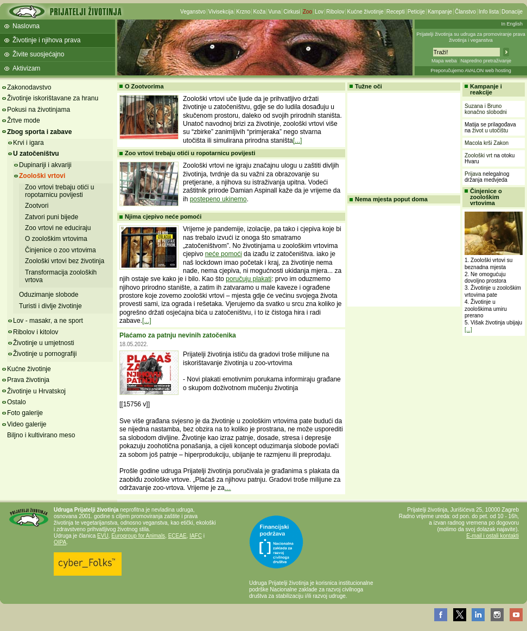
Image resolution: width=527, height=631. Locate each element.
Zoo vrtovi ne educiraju (58, 228)
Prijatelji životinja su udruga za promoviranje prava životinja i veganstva (470, 37)
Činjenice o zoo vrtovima (60, 250)
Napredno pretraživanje (485, 60)
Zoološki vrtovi (42, 176)
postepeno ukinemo (218, 199)
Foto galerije (25, 413)
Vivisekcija (221, 12)
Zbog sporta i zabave (39, 132)
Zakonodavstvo (29, 87)
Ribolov (335, 12)
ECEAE (177, 536)
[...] (297, 140)
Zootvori (36, 205)
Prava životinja (28, 380)
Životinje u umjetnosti (43, 343)
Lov (319, 12)
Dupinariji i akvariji (45, 165)
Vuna (274, 12)
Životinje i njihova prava (46, 40)
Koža (259, 12)
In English (512, 24)
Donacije (512, 12)
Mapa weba (444, 60)
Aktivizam (26, 68)
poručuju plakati (248, 279)
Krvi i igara (28, 142)
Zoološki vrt (478, 155)
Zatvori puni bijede (51, 217)
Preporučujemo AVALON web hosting (470, 70)
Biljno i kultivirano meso (41, 435)
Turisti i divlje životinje (50, 306)
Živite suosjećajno (38, 54)
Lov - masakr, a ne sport (48, 320)
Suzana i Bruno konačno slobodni (486, 109)
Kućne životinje (365, 12)
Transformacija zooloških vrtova (61, 276)
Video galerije (27, 424)
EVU (103, 536)
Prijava (473, 174)
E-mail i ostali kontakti (492, 536)
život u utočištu (490, 130)
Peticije (416, 12)
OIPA (60, 542)
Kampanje (440, 12)
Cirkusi (291, 12)
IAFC (195, 536)
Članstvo (465, 12)
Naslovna (26, 26)
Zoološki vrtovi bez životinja (64, 261)
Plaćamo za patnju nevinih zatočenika (177, 335)
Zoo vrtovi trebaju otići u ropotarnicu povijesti (59, 191)
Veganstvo (193, 12)
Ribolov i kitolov (35, 332)
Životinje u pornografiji (45, 354)
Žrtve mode (23, 120)
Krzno (243, 12)
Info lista (489, 12)
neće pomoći (223, 254)
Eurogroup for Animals (138, 536)
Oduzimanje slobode (48, 294)
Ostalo (16, 402)
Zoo (307, 12)
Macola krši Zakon (487, 143)
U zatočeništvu (36, 153)
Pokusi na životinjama (38, 109)
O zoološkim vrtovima (56, 239)
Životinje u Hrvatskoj (36, 391)
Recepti (395, 12)
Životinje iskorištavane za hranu (52, 98)
